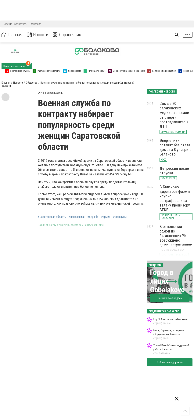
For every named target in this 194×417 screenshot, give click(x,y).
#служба (92, 217)
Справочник (67, 34)
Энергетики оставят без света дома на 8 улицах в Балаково (175, 147)
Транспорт (35, 23)
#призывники (76, 217)
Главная (12, 34)
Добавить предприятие (170, 362)
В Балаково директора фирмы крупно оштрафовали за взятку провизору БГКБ (175, 198)
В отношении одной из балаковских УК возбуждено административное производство (176, 238)
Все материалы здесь (170, 298)
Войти (187, 34)
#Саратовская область (52, 217)
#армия (105, 217)
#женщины (120, 217)
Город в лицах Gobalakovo (167, 281)
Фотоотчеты (20, 23)
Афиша (8, 23)
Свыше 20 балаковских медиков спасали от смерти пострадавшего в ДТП (174, 115)
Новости (37, 34)
